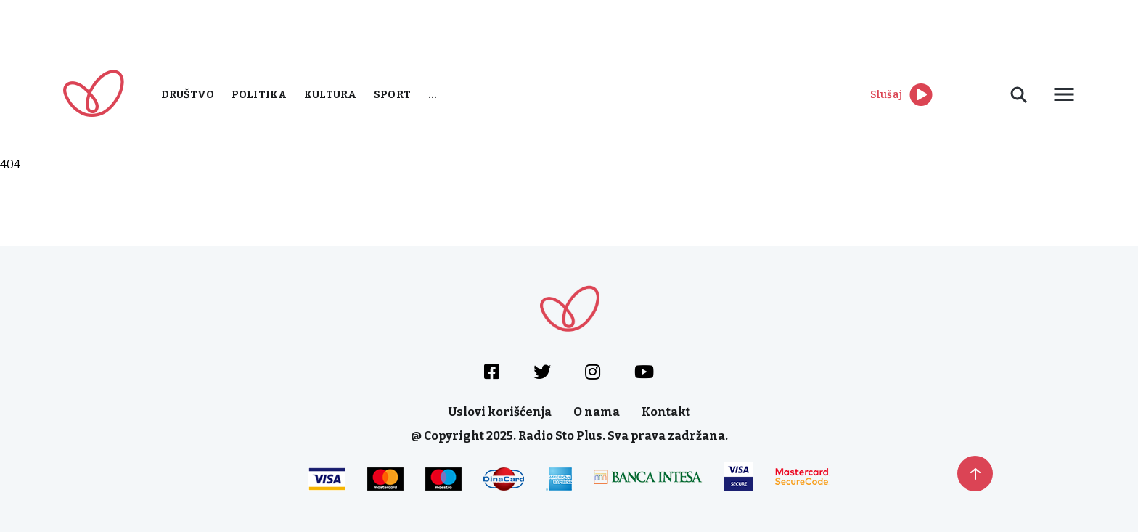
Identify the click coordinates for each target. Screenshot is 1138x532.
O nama (596, 412)
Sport (392, 95)
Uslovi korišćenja (500, 412)
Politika (259, 95)
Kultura (330, 95)
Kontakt (666, 412)
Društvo (187, 95)
